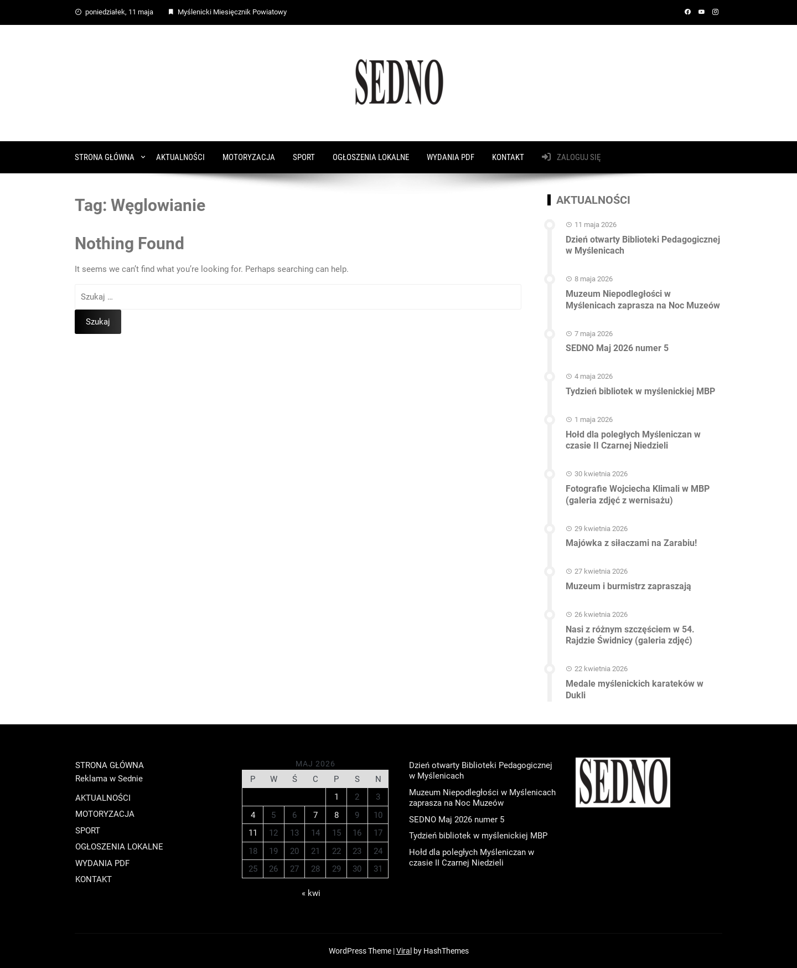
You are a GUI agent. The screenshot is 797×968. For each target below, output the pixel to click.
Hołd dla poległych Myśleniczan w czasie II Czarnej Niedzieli (633, 440)
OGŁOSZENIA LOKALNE (371, 157)
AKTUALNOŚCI (180, 157)
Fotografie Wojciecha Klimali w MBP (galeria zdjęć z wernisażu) (638, 494)
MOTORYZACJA (248, 157)
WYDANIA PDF (450, 157)
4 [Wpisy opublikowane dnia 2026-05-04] (253, 815)
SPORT (304, 157)
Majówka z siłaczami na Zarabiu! (631, 543)
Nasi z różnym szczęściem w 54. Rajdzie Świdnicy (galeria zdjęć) (630, 635)
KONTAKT (508, 157)
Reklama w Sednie (109, 779)
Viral (404, 950)
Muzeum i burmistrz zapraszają (628, 586)
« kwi (311, 893)
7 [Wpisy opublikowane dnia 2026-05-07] (315, 815)
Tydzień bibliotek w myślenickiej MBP (640, 391)
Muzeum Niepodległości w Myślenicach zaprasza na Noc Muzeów (643, 300)
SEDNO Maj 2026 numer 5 (617, 348)
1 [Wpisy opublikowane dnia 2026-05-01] (336, 797)
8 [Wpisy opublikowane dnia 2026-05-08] (336, 815)
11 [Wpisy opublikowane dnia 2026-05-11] (253, 833)
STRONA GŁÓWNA (104, 157)
